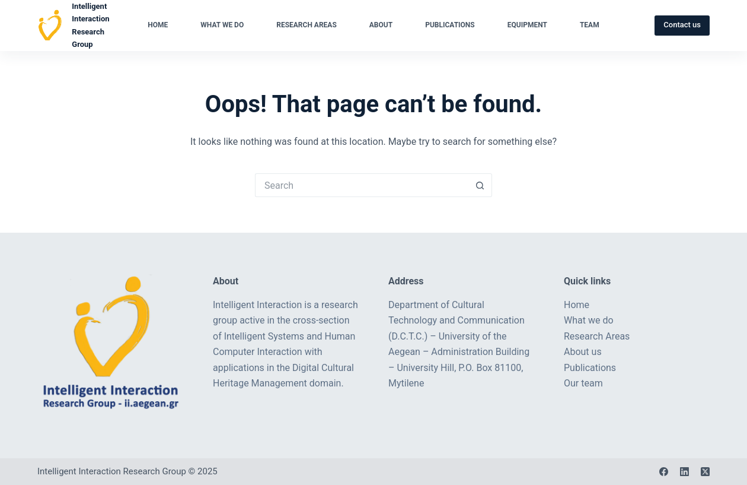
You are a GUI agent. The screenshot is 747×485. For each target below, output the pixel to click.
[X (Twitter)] (705, 471)
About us (583, 351)
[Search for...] (361, 185)
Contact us (682, 24)
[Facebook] (663, 471)
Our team (583, 383)
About (380, 25)
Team (589, 25)
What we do (222, 25)
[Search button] (480, 185)
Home (158, 25)
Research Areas (306, 25)
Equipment (527, 25)
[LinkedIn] (684, 471)
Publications (450, 25)
